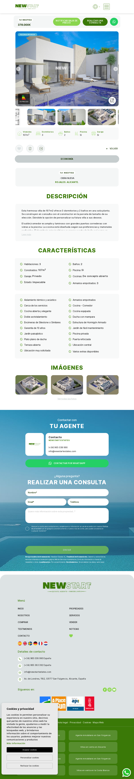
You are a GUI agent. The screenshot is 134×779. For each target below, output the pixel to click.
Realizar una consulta (95, 21)
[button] (41, 148)
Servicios (74, 615)
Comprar (23, 622)
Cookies (87, 722)
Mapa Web (98, 722)
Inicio (21, 608)
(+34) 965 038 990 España (37, 658)
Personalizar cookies (29, 757)
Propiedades (76, 608)
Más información (16, 743)
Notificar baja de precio (67, 21)
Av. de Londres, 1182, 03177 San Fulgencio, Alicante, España (55, 678)
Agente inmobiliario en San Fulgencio (93, 735)
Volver (112, 148)
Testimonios (25, 629)
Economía (67, 159)
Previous (18, 68)
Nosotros (24, 615)
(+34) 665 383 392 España (37, 665)
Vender (73, 622)
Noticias (74, 629)
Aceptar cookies (30, 749)
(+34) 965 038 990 (58, 447)
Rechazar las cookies (29, 765)
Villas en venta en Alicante (93, 747)
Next (116, 68)
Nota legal (62, 722)
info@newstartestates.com (62, 451)
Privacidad (75, 722)
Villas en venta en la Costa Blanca (93, 770)
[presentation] (41, 540)
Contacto (24, 636)
